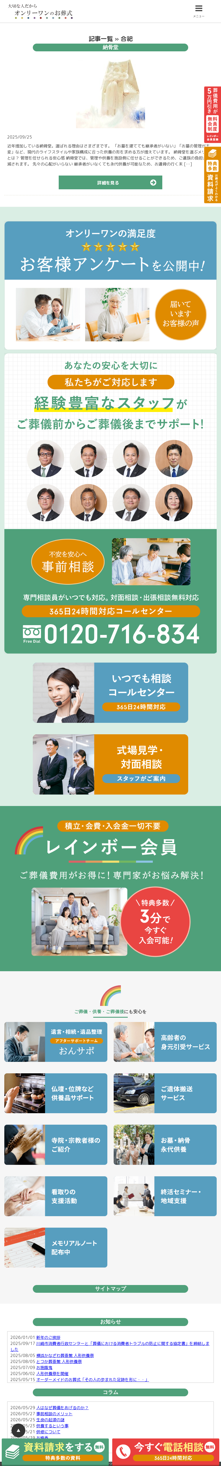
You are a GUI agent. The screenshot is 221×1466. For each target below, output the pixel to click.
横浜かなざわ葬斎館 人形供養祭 (65, 1355)
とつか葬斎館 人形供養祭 (59, 1361)
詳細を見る (129, 182)
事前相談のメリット (54, 1413)
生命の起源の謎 (50, 1419)
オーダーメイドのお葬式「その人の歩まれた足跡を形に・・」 (92, 1379)
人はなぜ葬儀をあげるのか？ (62, 1407)
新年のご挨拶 (48, 1337)
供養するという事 (52, 1425)
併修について (48, 1431)
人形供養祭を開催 (52, 1373)
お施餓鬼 (44, 1367)
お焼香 (42, 1437)
